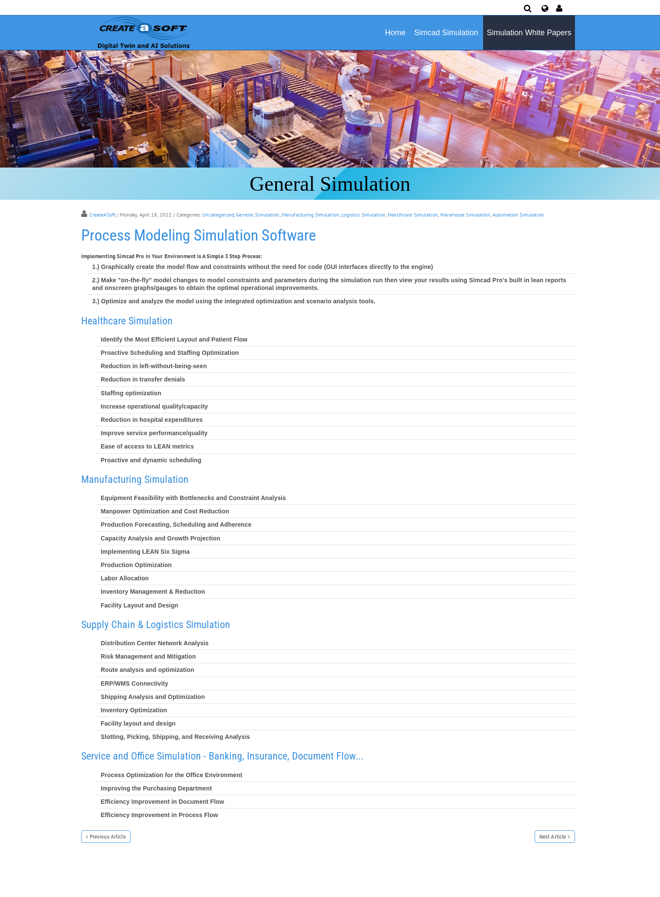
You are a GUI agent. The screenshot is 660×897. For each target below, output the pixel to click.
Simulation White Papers (529, 32)
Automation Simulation (518, 214)
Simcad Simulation (446, 32)
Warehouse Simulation (465, 214)
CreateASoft (102, 214)
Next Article (552, 836)
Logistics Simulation (363, 214)
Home (395, 32)
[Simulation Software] (141, 32)
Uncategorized (218, 214)
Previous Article (108, 836)
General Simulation (257, 214)
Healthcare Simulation (413, 214)
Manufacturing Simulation (310, 214)
